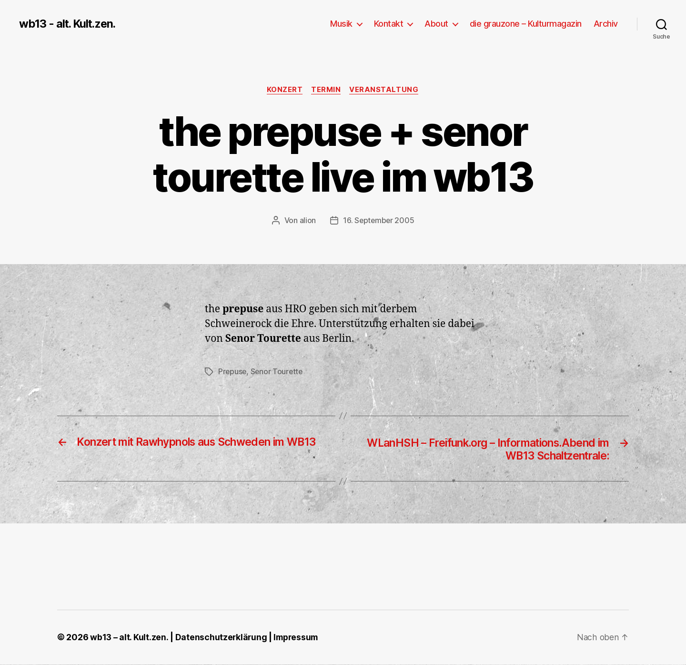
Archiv (606, 24)
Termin (326, 90)
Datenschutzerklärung (221, 638)
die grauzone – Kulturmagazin (526, 24)
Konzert (284, 90)
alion (307, 220)
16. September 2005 (379, 220)
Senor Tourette (278, 372)
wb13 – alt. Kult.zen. (129, 638)
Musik (341, 24)
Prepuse (232, 372)
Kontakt (389, 24)
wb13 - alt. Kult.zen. (69, 24)
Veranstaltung (385, 90)
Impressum (298, 638)
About (436, 24)
